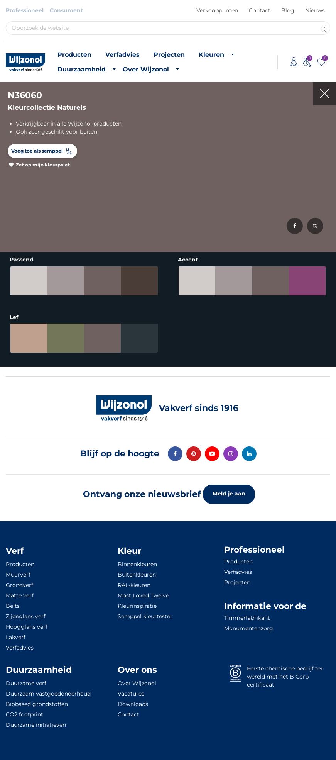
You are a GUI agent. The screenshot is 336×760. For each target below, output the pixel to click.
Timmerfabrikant (247, 617)
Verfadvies (122, 54)
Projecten (169, 54)
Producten (74, 54)
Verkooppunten (217, 10)
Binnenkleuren (137, 564)
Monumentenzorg (248, 628)
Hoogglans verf (26, 626)
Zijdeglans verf (26, 616)
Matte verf (20, 595)
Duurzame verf (26, 683)
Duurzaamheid (81, 69)
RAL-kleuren (134, 585)
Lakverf (15, 637)
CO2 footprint (24, 714)
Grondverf (19, 585)
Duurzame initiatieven (36, 724)
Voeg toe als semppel (37, 151)
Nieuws (315, 10)
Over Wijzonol (146, 69)
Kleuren (211, 54)
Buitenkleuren (137, 574)
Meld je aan (229, 493)
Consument (66, 10)
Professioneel (25, 10)
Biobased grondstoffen (37, 704)
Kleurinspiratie (137, 605)
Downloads (133, 704)
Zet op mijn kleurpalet (43, 165)
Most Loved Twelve (143, 595)
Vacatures (131, 693)
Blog (287, 10)
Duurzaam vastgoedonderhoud (48, 693)
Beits (13, 605)
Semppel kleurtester (145, 616)
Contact (259, 10)
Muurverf (18, 574)
